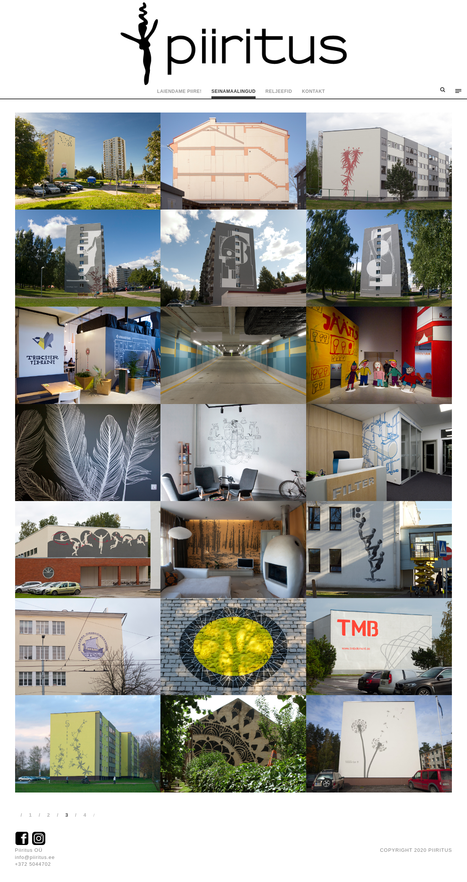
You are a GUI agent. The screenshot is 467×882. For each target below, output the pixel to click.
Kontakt (313, 91)
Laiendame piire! (179, 91)
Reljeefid (278, 91)
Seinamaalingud (233, 91)
